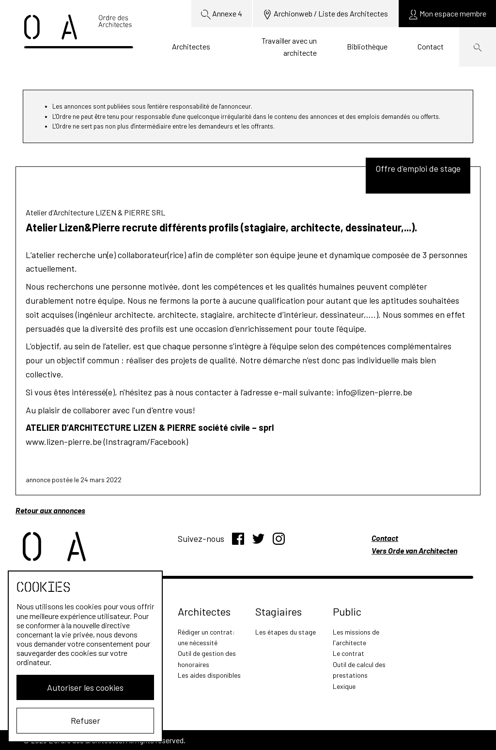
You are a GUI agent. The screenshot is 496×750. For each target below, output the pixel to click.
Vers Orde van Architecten (414, 550)
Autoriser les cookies (85, 687)
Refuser (85, 720)
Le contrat (348, 653)
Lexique (344, 686)
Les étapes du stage (285, 632)
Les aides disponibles (209, 675)
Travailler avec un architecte (289, 47)
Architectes (191, 46)
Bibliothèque (367, 46)
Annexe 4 (221, 14)
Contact (431, 46)
